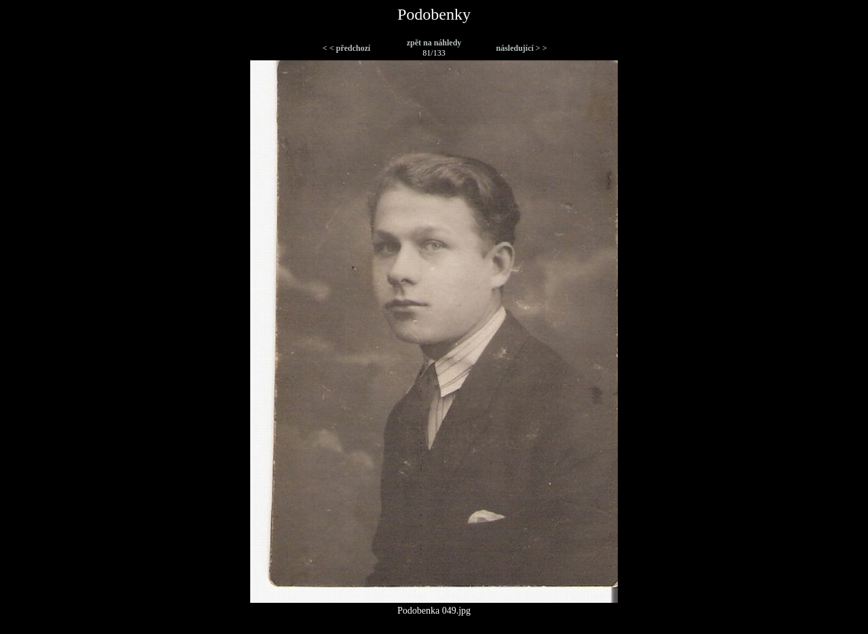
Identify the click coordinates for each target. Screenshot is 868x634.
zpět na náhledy (434, 42)
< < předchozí (346, 48)
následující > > (521, 48)
